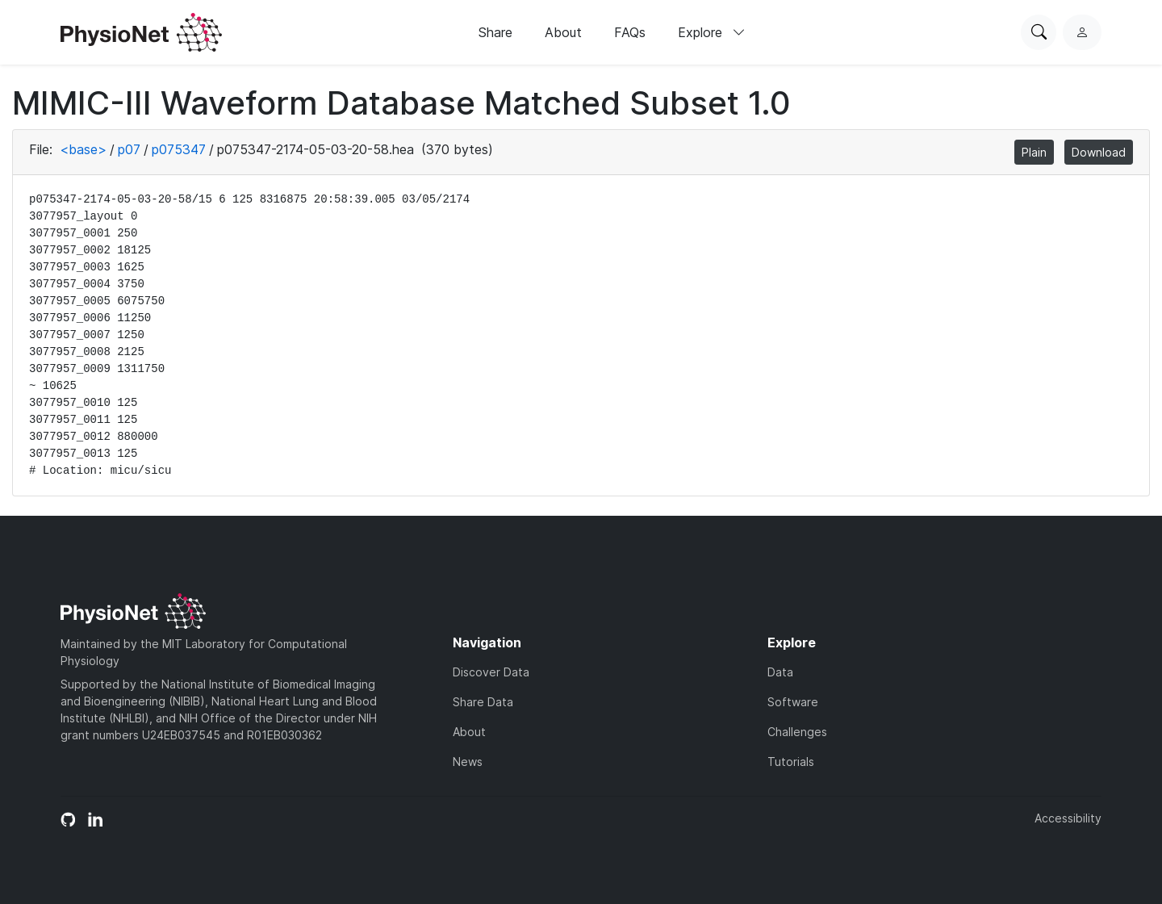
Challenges (797, 732)
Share (495, 32)
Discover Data (491, 672)
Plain (1034, 152)
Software (792, 702)
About (563, 32)
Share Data (483, 702)
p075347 (179, 149)
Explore (712, 32)
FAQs (630, 32)
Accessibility (1068, 818)
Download (1099, 152)
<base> (83, 149)
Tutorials (790, 761)
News (468, 761)
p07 (129, 149)
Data (780, 672)
